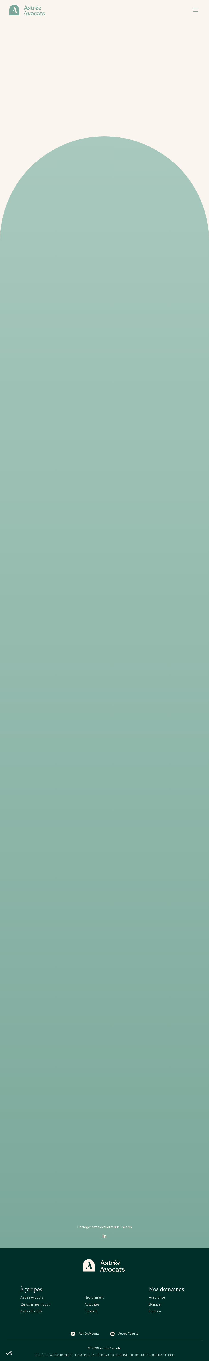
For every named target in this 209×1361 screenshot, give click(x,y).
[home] (96, 10)
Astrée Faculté (31, 1311)
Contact (91, 1311)
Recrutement (94, 1297)
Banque (154, 1304)
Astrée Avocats (31, 1297)
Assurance (157, 1297)
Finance (155, 1311)
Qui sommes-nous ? (35, 1304)
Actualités (92, 1304)
